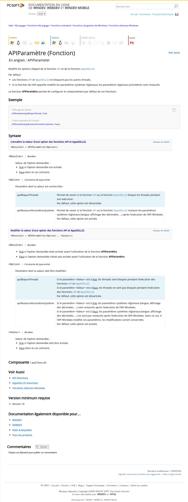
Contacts (124, 485)
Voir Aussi (174, 52)
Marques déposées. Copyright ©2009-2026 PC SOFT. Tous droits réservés (94, 491)
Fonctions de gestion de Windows (90, 25)
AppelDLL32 (88, 68)
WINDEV (17, 420)
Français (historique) (162, 14)
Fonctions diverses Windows (123, 25)
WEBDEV (17, 425)
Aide (10, 25)
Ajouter (41, 446)
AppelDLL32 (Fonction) (25, 383)
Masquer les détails (161, 142)
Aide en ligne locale (172, 474)
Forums (65, 485)
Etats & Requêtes (22, 430)
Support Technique (95, 485)
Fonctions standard (61, 25)
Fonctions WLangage (38, 25)
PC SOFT (45, 485)
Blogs (80, 485)
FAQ (73, 485)
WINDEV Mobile (110, 500)
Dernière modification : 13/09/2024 (164, 471)
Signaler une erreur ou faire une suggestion (139, 474)
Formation (112, 485)
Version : (33, 13)
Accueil (134, 14)
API (59, 68)
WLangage (20, 25)
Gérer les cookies (139, 485)
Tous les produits (22, 435)
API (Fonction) (20, 378)
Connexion (145, 14)
